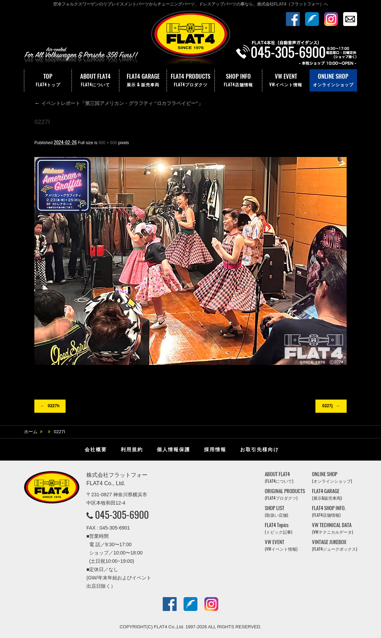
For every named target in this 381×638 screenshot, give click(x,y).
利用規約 (132, 449)
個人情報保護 (173, 449)
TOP (47, 80)
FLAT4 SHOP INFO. (329, 511)
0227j (327, 405)
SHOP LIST (276, 511)
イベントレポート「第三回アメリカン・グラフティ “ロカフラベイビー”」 (118, 103)
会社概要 (96, 449)
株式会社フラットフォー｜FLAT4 (190, 39)
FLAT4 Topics (278, 528)
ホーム (30, 431)
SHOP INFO (238, 80)
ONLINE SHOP (333, 80)
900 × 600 (108, 142)
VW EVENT (286, 80)
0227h (53, 405)
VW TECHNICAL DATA (332, 528)
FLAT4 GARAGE (143, 80)
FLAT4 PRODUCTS (190, 80)
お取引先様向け (259, 449)
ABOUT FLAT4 (95, 80)
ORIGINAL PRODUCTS (285, 494)
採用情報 (215, 449)
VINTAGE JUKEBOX (334, 545)
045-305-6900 (122, 514)
